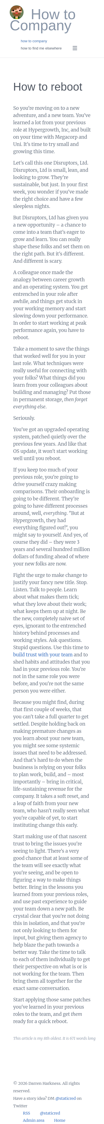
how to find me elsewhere (41, 48)
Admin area (34, 1120)
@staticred (65, 1098)
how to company (34, 41)
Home (59, 1120)
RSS (26, 1113)
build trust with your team (43, 655)
